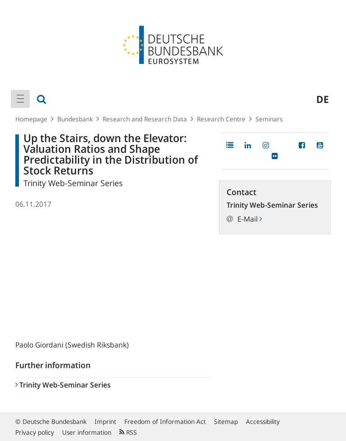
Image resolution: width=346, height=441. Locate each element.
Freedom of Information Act (165, 421)
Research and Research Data (145, 119)
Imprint (105, 421)
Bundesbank (75, 119)
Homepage (31, 119)
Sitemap (226, 421)
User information (86, 432)
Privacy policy (34, 432)
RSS (128, 432)
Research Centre (221, 119)
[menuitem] (20, 99)
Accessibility (263, 421)
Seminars (269, 119)
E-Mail (249, 219)
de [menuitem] (322, 99)
